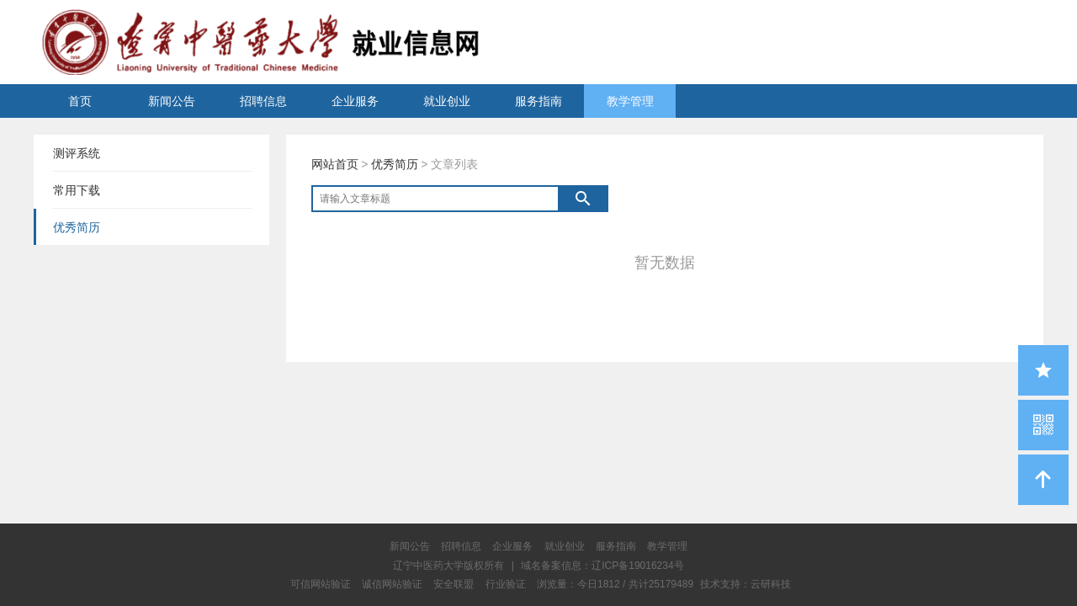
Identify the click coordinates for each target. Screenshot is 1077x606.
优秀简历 (394, 164)
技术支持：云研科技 (745, 584)
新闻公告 (171, 101)
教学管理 (630, 101)
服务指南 (538, 101)
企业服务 (355, 101)
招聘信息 (263, 101)
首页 (80, 101)
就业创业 (446, 101)
